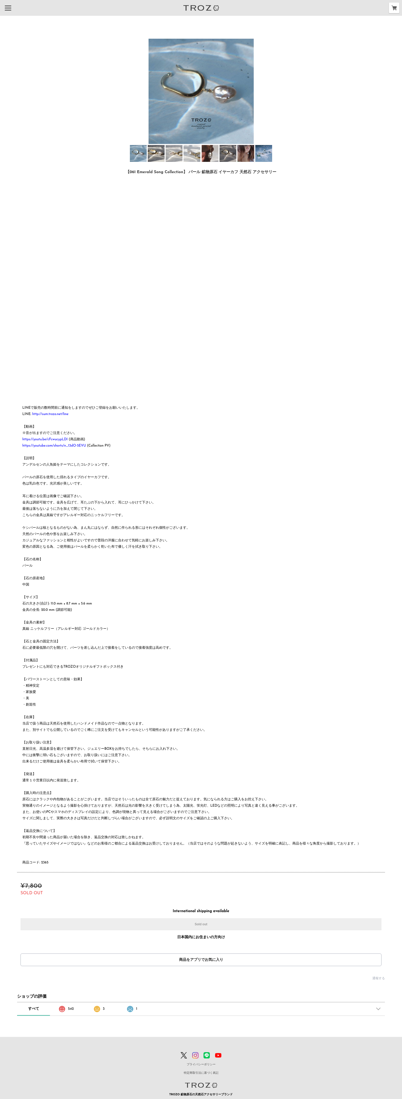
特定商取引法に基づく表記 (201, 1073)
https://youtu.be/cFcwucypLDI (45, 439)
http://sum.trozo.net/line (50, 414)
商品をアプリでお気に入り (201, 960)
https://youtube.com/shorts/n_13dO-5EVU (54, 445)
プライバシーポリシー (201, 1064)
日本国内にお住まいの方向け (201, 937)
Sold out (201, 924)
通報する (378, 978)
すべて (33, 1009)
